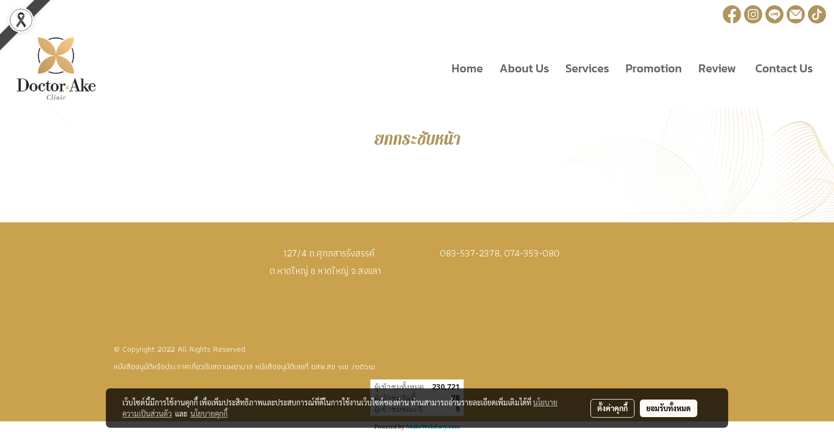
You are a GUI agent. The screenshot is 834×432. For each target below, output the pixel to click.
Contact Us (783, 68)
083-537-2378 (469, 253)
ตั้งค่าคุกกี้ (612, 408)
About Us (524, 68)
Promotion (654, 68)
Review (717, 68)
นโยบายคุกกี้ (209, 413)
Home (467, 68)
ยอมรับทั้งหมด (668, 408)
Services (587, 68)
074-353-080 (532, 253)
